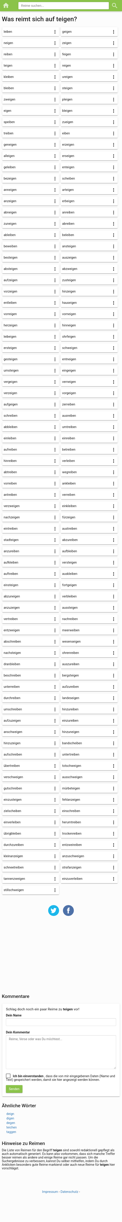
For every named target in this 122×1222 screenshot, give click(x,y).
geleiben (10, 167)
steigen (67, 88)
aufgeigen (11, 404)
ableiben (10, 235)
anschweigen (13, 732)
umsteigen (11, 370)
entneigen (69, 359)
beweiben (10, 246)
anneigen (10, 190)
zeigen (67, 43)
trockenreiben (72, 833)
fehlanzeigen (71, 799)
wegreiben (69, 472)
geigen (67, 31)
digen (10, 1118)
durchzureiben (14, 845)
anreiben (68, 212)
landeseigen (70, 698)
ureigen (67, 77)
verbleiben (69, 596)
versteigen (69, 562)
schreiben (10, 415)
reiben (8, 54)
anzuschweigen (73, 856)
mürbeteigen (71, 788)
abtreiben (10, 472)
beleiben (68, 235)
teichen (11, 1127)
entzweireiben (72, 845)
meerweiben (71, 630)
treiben (8, 133)
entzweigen (12, 630)
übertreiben (12, 766)
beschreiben (12, 675)
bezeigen (10, 178)
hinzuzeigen (12, 743)
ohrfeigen (69, 336)
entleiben (10, 302)
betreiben (68, 449)
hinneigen (69, 325)
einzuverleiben (72, 878)
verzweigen (12, 506)
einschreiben (71, 811)
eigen (7, 110)
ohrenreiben (70, 653)
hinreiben (10, 461)
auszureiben (71, 664)
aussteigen (70, 607)
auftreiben (11, 574)
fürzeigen (68, 517)
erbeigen (68, 201)
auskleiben (69, 574)
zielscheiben (12, 811)
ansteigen (69, 246)
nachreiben (70, 619)
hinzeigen (69, 291)
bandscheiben (72, 743)
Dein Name (14, 1015)
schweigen (69, 348)
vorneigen (69, 314)
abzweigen (69, 269)
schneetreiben (14, 867)
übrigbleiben (12, 833)
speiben (9, 122)
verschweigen (13, 777)
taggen (11, 1132)
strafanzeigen (72, 867)
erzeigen (68, 144)
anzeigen (10, 201)
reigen (66, 65)
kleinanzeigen (13, 856)
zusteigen (69, 280)
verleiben (68, 461)
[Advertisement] (61, 957)
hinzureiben (70, 709)
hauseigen (69, 302)
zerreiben (68, 404)
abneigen (10, 212)
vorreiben (10, 483)
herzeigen (10, 325)
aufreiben (10, 449)
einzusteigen (13, 799)
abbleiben (10, 427)
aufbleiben (69, 551)
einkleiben (69, 506)
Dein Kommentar (18, 1032)
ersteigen (10, 348)
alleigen (9, 156)
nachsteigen (12, 653)
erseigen (68, 156)
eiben (66, 133)
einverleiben (12, 822)
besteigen (10, 257)
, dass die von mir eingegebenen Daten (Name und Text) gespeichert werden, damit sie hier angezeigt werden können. (60, 1078)
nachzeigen (12, 517)
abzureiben (70, 540)
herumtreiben (71, 822)
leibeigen (10, 336)
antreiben (10, 494)
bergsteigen (70, 675)
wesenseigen (71, 641)
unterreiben (12, 686)
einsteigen (11, 585)
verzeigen (10, 393)
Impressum (50, 1192)
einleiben (10, 438)
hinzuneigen (70, 732)
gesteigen (10, 359)
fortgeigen (69, 585)
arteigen (68, 190)
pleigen (67, 99)
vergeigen (10, 382)
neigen (8, 43)
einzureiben (70, 720)
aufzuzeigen (12, 720)
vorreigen (10, 314)
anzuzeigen (12, 607)
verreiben (68, 494)
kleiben (9, 77)
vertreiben (11, 619)
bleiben (9, 88)
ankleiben (69, 483)
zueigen (67, 122)
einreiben (68, 438)
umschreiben (13, 709)
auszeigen (69, 257)
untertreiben (71, 754)
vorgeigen (69, 393)
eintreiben (11, 528)
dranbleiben (12, 664)
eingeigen (69, 370)
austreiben (69, 528)
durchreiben (12, 698)
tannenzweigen (14, 878)
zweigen (9, 99)
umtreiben (69, 427)
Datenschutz (69, 1192)
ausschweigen (72, 777)
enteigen (68, 167)
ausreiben (69, 415)
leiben (8, 31)
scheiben (68, 178)
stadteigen (11, 540)
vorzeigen (10, 291)
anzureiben (11, 551)
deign (10, 1114)
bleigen (67, 110)
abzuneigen (12, 596)
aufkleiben (11, 562)
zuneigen (10, 223)
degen (10, 1123)
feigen (66, 54)
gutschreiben (13, 788)
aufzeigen (10, 280)
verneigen (69, 382)
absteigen (10, 269)
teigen (8, 65)
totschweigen (71, 766)
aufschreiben (13, 754)
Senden (14, 1089)
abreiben (68, 223)
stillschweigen (14, 890)
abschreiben (12, 641)
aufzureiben (70, 686)
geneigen (10, 144)
